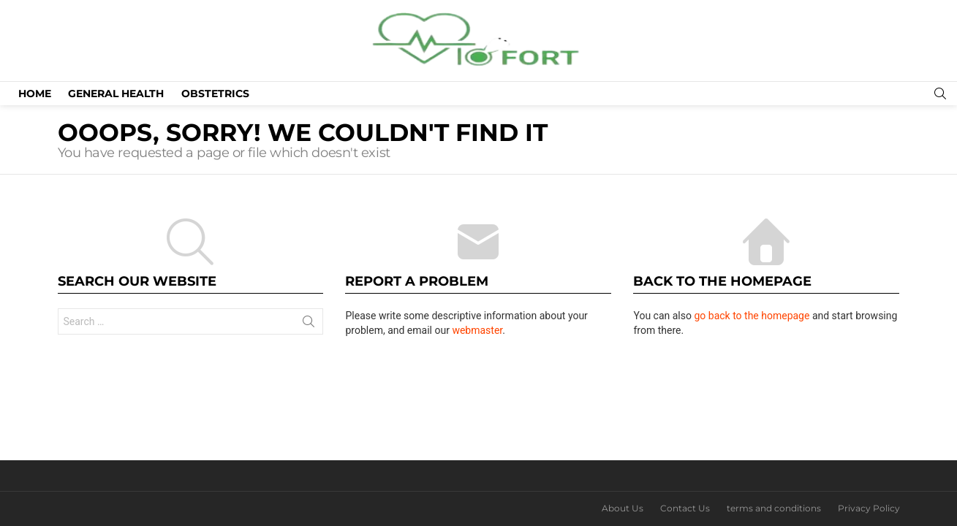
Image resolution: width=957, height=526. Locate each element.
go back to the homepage (751, 315)
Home (34, 93)
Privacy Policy (869, 508)
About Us (622, 508)
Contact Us (685, 508)
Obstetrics (215, 93)
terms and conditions (774, 508)
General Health (116, 93)
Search (308, 324)
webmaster (477, 330)
